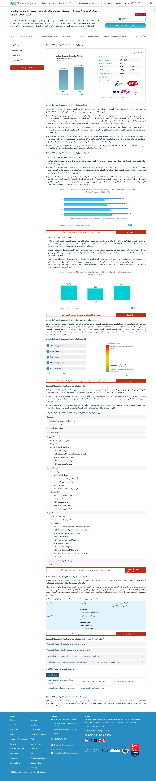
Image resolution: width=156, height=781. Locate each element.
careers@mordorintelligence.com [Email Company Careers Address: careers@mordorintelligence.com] (97, 731)
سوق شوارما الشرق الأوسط (124, 681)
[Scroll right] (144, 36)
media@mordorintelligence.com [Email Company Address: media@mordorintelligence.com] (66, 753)
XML (12, 768)
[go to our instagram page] (104, 740)
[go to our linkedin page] (86, 740)
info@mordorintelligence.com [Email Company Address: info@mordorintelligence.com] (65, 745)
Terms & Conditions (38, 758)
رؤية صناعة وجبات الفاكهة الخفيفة (93, 681)
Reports (45, 3)
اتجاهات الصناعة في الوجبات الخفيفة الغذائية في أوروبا (60, 681)
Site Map (34, 768)
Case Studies (36, 744)
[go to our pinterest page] (100, 740)
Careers (13, 758)
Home (12, 720)
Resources (96, 3)
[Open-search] (151, 3)
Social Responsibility (38, 734)
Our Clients (14, 730)
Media (12, 734)
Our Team (34, 725)
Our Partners (36, 730)
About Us (13, 725)
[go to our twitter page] (95, 740)
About (73, 3)
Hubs (33, 753)
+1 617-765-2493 (132, 3)
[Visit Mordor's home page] (23, 3)
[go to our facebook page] (91, 740)
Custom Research (59, 3)
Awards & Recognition (18, 739)
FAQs (33, 739)
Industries (108, 3)
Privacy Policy (15, 763)
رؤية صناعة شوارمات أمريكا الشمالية (61, 688)
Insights (13, 744)
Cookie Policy (36, 763)
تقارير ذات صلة (52, 675)
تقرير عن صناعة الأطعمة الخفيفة (92, 688)
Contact (118, 3)
